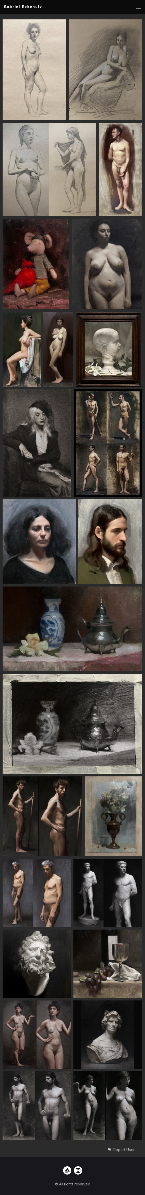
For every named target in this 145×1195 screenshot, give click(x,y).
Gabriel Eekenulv (23, 7)
